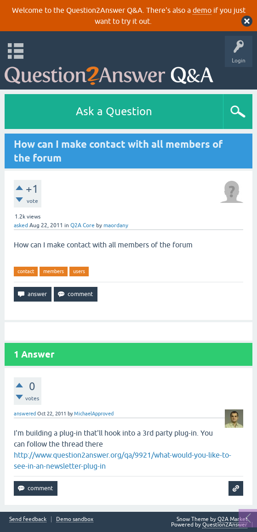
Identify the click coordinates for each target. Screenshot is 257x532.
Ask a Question (114, 111)
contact (25, 271)
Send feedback (27, 519)
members (53, 271)
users (79, 271)
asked (21, 225)
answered (25, 413)
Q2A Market (232, 519)
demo (202, 10)
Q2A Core (82, 225)
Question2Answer (224, 524)
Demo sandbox (74, 519)
